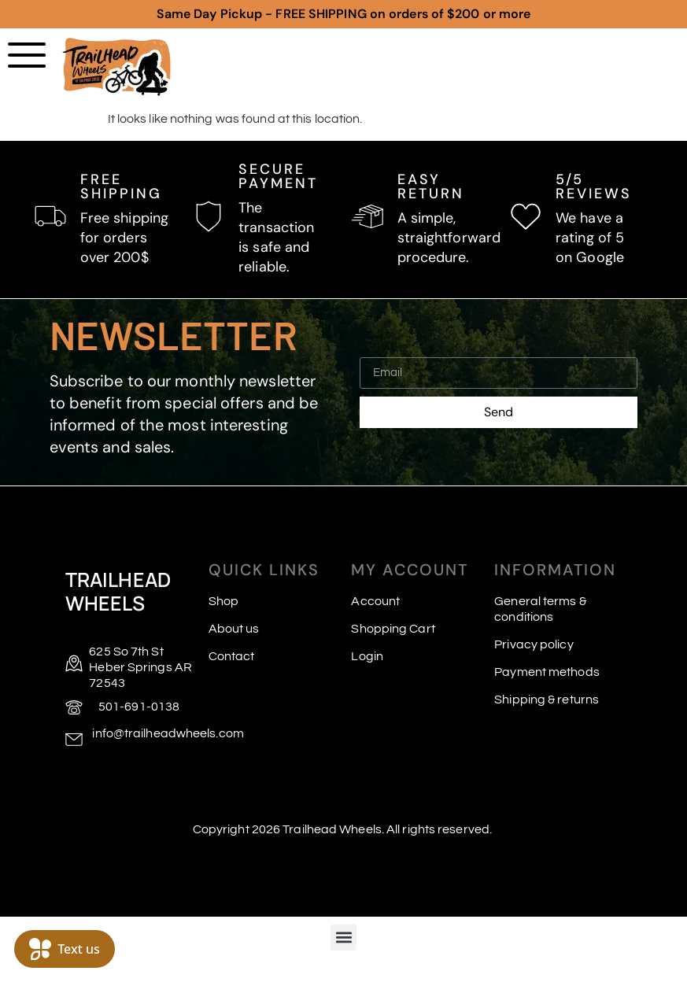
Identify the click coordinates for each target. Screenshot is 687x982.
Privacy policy (533, 644)
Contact (232, 656)
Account (375, 601)
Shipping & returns (546, 699)
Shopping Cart (392, 628)
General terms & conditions (540, 609)
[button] (343, 938)
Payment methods (547, 672)
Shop (223, 601)
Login (367, 656)
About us (234, 628)
